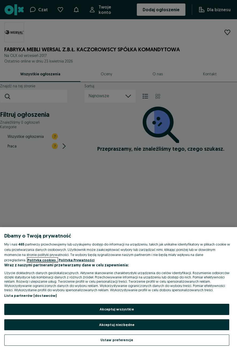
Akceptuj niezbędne (116, 324)
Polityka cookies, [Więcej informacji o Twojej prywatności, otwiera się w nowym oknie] (42, 260)
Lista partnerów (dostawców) (30, 295)
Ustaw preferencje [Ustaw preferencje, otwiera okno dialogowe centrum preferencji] (116, 340)
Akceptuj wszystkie (117, 309)
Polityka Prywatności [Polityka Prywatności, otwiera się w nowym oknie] (77, 260)
